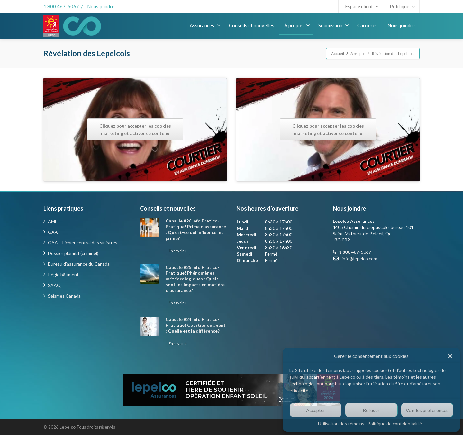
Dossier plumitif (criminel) (73, 253)
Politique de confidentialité (395, 423)
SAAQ (54, 285)
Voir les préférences (427, 410)
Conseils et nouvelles (251, 25)
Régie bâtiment (63, 274)
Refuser (371, 410)
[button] (450, 356)
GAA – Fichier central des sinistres (82, 242)
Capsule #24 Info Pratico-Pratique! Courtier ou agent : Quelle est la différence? (196, 325)
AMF (52, 221)
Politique (402, 6)
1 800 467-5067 (61, 6)
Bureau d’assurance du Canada (79, 264)
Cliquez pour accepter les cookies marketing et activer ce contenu (135, 129)
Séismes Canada (64, 295)
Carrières (367, 25)
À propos (297, 25)
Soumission (333, 25)
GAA (53, 232)
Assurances (205, 25)
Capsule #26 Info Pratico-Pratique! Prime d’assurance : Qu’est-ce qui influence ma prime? (196, 229)
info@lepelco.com (359, 258)
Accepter (315, 410)
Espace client (361, 6)
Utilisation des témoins (341, 423)
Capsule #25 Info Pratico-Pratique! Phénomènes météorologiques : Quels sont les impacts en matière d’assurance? (195, 278)
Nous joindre (100, 6)
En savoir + (178, 251)
